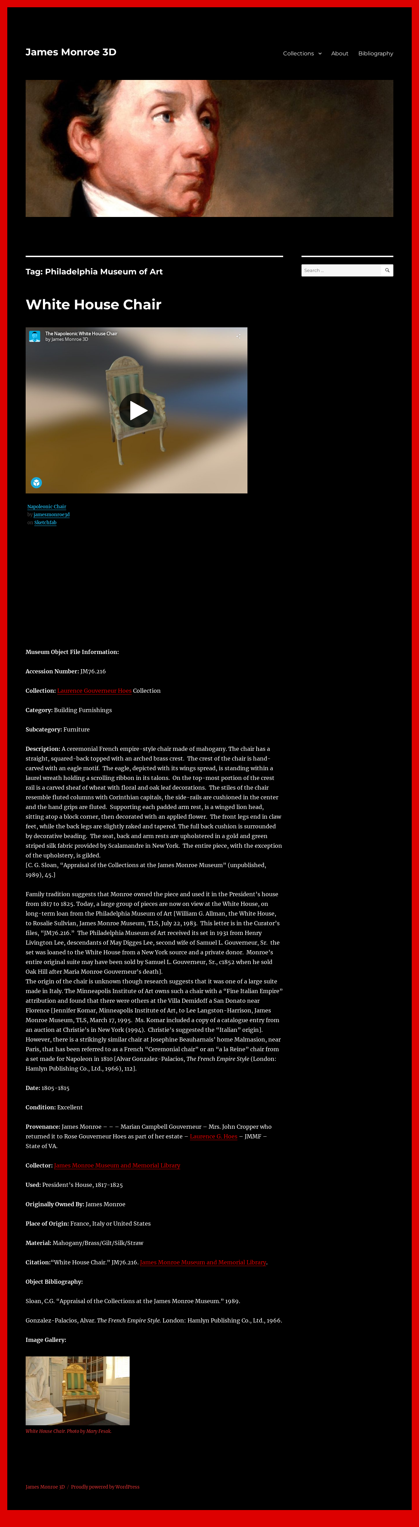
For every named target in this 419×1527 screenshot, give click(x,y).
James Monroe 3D (71, 52)
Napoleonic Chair (46, 507)
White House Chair (94, 304)
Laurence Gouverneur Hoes (94, 690)
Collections (298, 53)
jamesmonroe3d (52, 515)
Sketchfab (45, 523)
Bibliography (375, 53)
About (340, 53)
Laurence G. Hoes (213, 1136)
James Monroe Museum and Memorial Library (117, 1165)
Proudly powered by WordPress (105, 1487)
